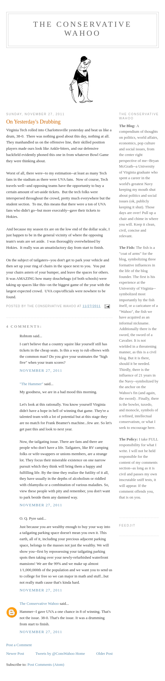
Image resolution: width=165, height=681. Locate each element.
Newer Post (15, 653)
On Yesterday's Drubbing (33, 122)
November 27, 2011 (41, 370)
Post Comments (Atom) (45, 664)
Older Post (104, 653)
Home (80, 653)
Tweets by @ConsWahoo (54, 653)
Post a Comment (19, 645)
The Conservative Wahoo (82, 29)
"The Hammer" (31, 384)
